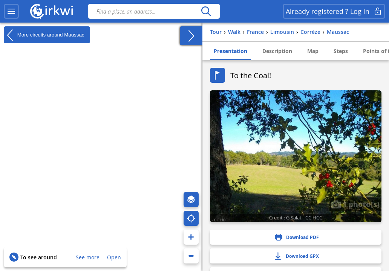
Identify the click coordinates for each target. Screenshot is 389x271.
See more (88, 257)
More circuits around (44, 35)
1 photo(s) (355, 204)
